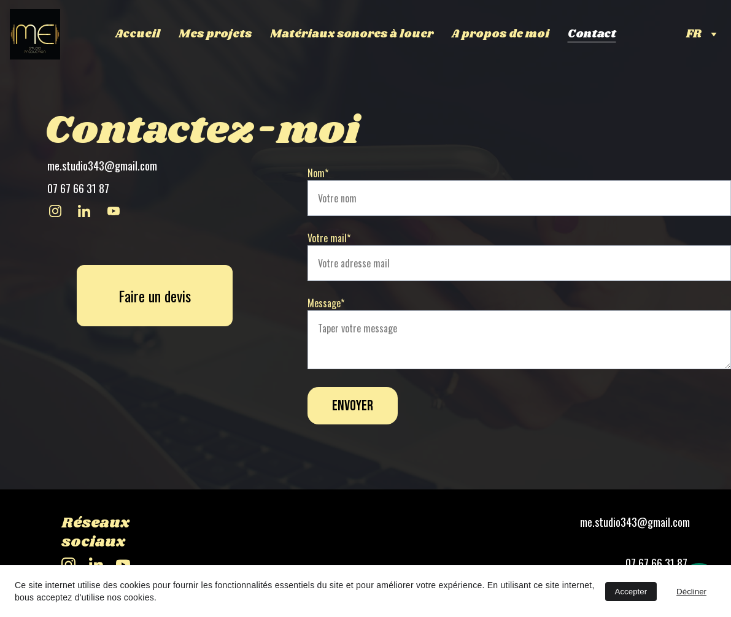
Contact (592, 34)
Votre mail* (328, 238)
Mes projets (215, 34)
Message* (325, 303)
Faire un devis (154, 296)
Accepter (631, 591)
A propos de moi (500, 34)
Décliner (691, 591)
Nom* (317, 173)
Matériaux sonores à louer (351, 34)
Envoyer (352, 406)
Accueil (137, 34)
